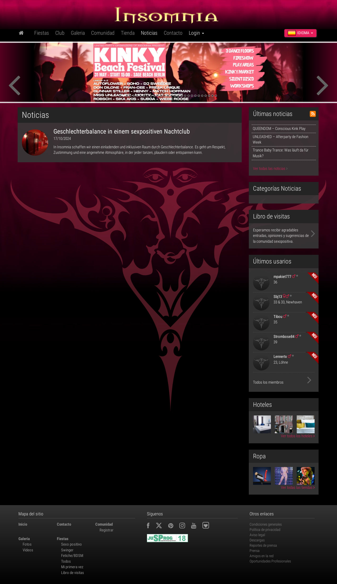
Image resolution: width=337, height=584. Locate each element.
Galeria (78, 33)
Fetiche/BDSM (72, 555)
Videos (28, 550)
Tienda (128, 33)
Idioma (300, 32)
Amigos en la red (262, 556)
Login (196, 33)
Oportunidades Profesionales (270, 561)
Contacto (173, 33)
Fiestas (41, 33)
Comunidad (103, 33)
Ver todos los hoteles (298, 436)
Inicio (22, 524)
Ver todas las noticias (270, 168)
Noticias (149, 33)
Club (60, 33)
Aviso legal (257, 535)
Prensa (255, 551)
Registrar (106, 530)
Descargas (257, 540)
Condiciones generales (266, 524)
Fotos (27, 544)
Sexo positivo (71, 544)
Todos (66, 561)
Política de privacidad (265, 529)
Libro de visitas (72, 572)
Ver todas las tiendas (298, 487)
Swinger (67, 550)
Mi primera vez (72, 567)
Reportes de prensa (263, 545)
